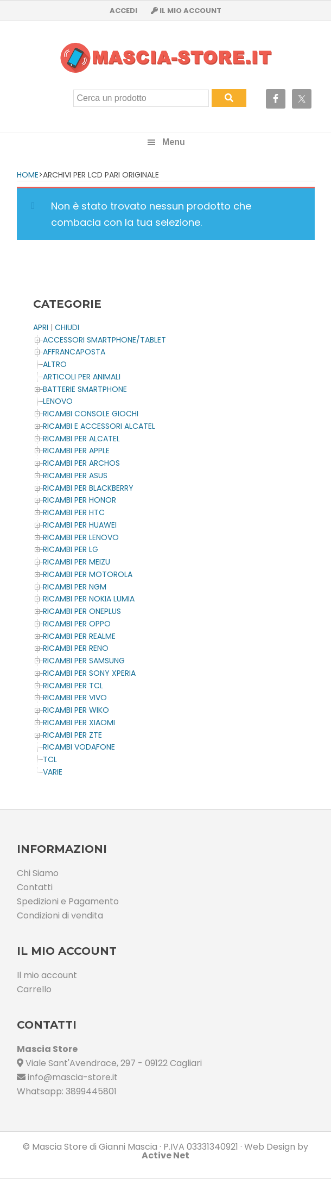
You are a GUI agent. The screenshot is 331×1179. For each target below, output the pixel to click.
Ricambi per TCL (73, 685)
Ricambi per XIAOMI (79, 722)
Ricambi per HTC (74, 512)
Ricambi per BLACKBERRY (88, 488)
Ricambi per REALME (79, 636)
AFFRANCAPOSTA (74, 351)
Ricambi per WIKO (76, 710)
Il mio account (47, 975)
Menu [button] (173, 142)
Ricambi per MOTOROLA (87, 574)
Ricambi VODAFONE (79, 746)
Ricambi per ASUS (75, 475)
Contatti (35, 887)
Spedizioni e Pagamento (68, 901)
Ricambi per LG (70, 549)
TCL (50, 759)
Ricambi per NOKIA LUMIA (89, 598)
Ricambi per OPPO (77, 623)
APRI (40, 327)
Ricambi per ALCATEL (81, 438)
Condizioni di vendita (60, 915)
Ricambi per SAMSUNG (84, 660)
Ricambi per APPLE (76, 450)
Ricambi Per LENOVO (81, 537)
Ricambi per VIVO (75, 697)
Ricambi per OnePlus (82, 611)
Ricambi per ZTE (72, 735)
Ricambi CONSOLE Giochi (90, 413)
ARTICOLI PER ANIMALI (81, 376)
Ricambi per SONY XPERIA (89, 673)
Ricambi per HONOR (79, 500)
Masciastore (165, 57)
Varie (52, 771)
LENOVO (58, 401)
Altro (55, 364)
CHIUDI (67, 327)
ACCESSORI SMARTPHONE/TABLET (104, 339)
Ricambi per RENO (76, 648)
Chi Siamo (38, 873)
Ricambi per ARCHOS (81, 463)
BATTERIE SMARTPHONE (85, 389)
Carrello (34, 989)
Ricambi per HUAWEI (80, 524)
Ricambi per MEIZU (76, 561)
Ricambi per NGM (74, 586)
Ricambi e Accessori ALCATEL (99, 426)
